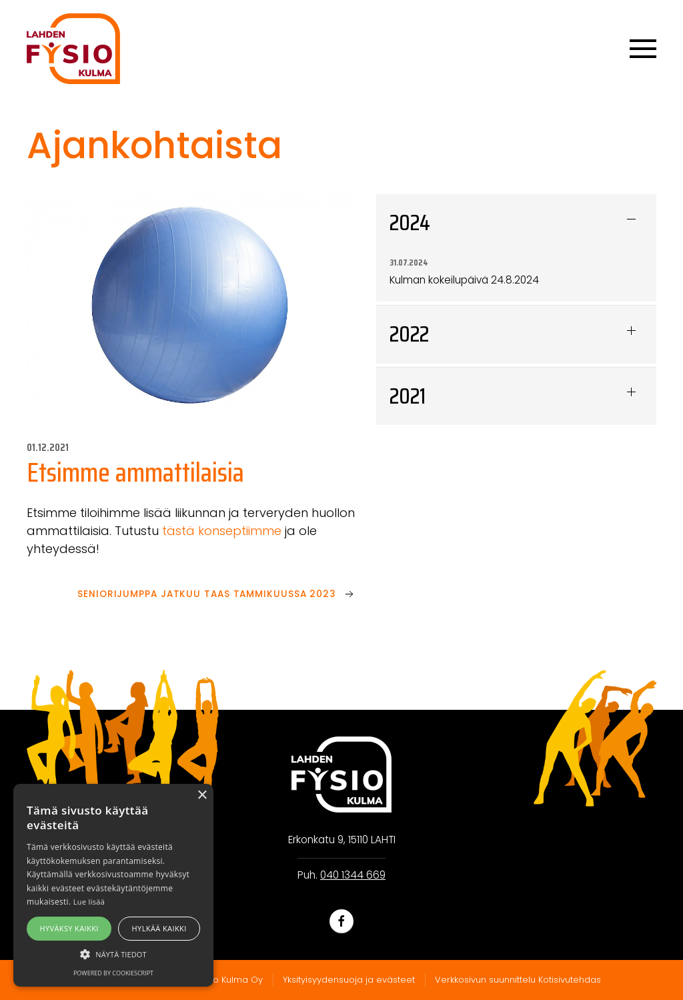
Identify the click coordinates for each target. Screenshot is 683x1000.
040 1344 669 (353, 875)
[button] (113, 954)
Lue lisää (89, 902)
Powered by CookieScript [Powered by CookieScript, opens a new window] (113, 973)
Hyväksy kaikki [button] (68, 928)
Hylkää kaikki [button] (159, 928)
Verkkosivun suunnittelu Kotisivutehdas (518, 979)
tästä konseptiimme (221, 530)
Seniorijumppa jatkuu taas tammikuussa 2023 (206, 594)
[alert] (113, 885)
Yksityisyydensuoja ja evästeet (349, 979)
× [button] (202, 796)
